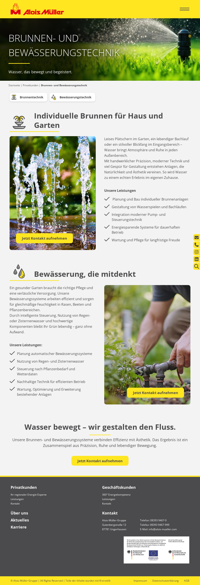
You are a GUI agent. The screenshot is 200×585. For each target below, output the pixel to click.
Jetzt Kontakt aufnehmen (44, 238)
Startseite (14, 85)
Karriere (19, 527)
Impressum (140, 580)
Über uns (19, 513)
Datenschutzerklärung (165, 580)
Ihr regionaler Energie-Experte (29, 494)
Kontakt (15, 503)
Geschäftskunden (119, 487)
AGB (186, 580)
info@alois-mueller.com (163, 529)
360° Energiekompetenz (116, 494)
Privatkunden (30, 85)
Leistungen (17, 499)
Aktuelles (20, 520)
